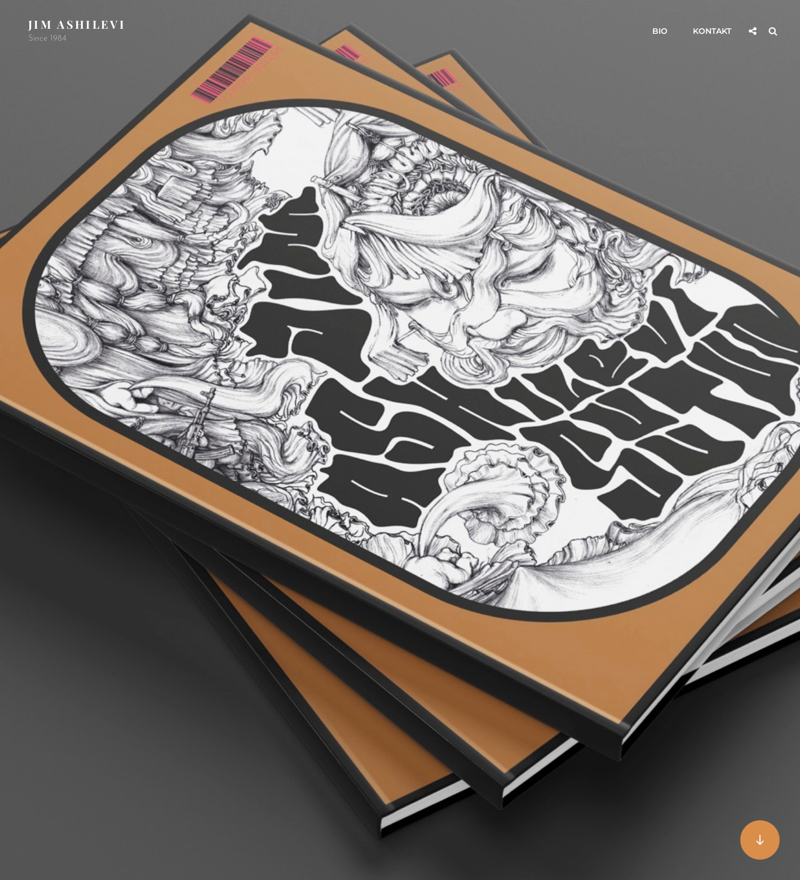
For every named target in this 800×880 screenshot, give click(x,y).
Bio (660, 31)
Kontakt (712, 31)
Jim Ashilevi (77, 24)
